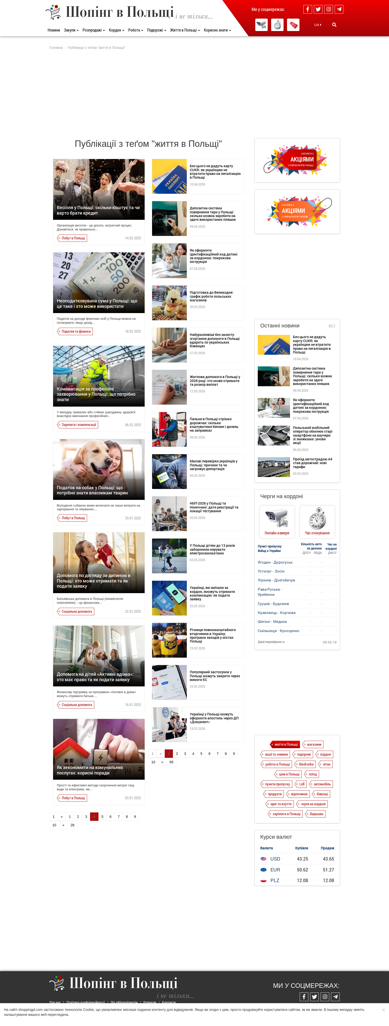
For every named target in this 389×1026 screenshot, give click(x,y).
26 (72, 825)
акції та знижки (276, 754)
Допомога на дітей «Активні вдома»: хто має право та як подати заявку (95, 676)
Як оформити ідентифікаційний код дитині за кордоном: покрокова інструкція (213, 256)
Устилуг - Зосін (271, 571)
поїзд (313, 773)
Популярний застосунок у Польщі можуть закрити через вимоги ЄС (215, 676)
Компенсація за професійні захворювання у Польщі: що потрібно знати (96, 394)
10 (54, 825)
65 (171, 762)
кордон (325, 754)
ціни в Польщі (289, 773)
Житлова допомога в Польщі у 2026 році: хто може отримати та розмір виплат (215, 380)
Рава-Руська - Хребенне (270, 592)
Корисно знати (217, 29)
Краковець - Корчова (276, 612)
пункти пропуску (277, 783)
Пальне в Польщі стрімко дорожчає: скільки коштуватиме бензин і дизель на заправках (214, 425)
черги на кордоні (313, 803)
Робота (135, 29)
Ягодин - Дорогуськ (275, 562)
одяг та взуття (281, 803)
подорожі (304, 754)
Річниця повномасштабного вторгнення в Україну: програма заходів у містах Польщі (213, 635)
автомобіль (322, 783)
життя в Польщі (286, 744)
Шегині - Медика (272, 621)
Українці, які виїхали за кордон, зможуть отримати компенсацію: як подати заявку (212, 593)
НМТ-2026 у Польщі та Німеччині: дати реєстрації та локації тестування (214, 507)
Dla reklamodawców (124, 1002)
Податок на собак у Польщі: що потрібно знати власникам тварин (92, 490)
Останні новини (279, 325)
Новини (54, 29)
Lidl (301, 783)
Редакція (149, 1002)
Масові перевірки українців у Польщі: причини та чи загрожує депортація (213, 465)
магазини (314, 744)
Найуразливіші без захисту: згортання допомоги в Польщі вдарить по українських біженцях (215, 340)
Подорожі (156, 29)
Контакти (169, 1002)
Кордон (116, 29)
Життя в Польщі (185, 29)
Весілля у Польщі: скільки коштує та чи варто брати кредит (98, 210)
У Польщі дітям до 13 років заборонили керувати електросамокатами (212, 549)
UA (317, 25)
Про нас (55, 1002)
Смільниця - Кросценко (278, 630)
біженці (322, 793)
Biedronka (306, 764)
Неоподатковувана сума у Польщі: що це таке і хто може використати (97, 303)
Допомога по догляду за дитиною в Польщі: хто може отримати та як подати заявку (93, 580)
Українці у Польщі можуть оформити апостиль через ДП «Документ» (214, 718)
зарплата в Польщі (286, 813)
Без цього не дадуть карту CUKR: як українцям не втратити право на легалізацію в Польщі (215, 171)
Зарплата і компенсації (79, 424)
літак (326, 764)
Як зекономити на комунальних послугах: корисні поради (90, 770)
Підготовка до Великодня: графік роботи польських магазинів (211, 296)
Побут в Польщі (73, 237)
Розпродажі (94, 29)
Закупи (71, 29)
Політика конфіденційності (85, 1002)
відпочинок (299, 793)
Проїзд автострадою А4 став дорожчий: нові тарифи (312, 463)
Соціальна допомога (77, 611)
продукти (275, 793)
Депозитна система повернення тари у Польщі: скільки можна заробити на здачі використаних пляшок (213, 214)
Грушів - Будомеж (273, 603)
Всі (332, 326)
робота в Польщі (277, 764)
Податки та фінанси (76, 331)
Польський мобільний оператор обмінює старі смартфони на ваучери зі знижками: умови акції (312, 435)
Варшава (316, 813)
